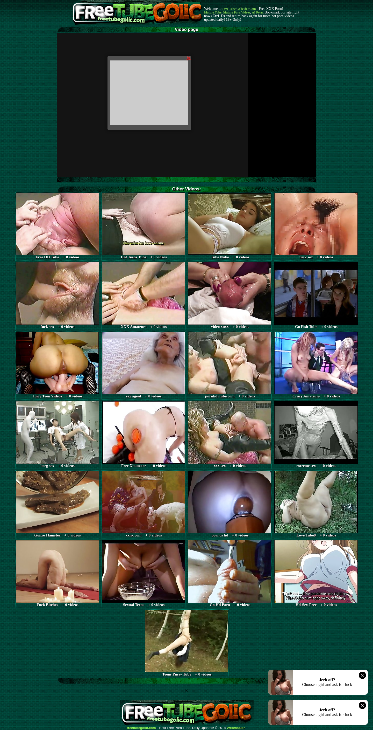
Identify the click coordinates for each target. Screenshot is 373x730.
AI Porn (257, 12)
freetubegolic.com (141, 728)
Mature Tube (212, 12)
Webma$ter (236, 728)
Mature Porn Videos (236, 12)
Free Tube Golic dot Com (239, 9)
